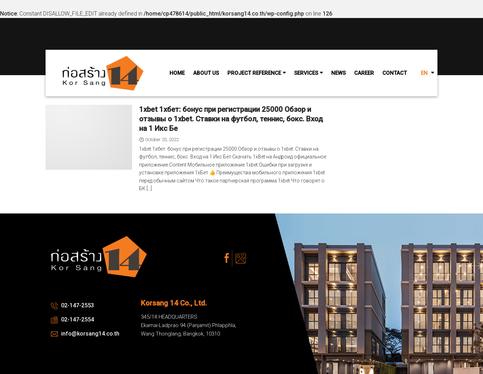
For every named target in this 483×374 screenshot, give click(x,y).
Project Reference (254, 73)
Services (306, 73)
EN (424, 73)
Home (177, 73)
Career (364, 73)
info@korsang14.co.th (85, 333)
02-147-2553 (72, 305)
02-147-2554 (72, 319)
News (338, 73)
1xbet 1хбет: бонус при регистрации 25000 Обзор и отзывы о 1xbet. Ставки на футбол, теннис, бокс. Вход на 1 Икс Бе (231, 119)
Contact (394, 73)
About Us (206, 73)
